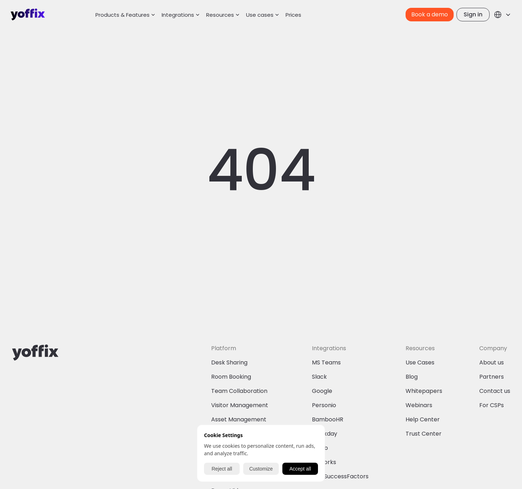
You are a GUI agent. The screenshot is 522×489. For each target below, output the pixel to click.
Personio (324, 405)
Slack (319, 377)
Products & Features (122, 15)
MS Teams (326, 362)
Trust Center (424, 434)
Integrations (178, 15)
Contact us (494, 391)
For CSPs (491, 405)
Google (322, 391)
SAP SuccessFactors (340, 476)
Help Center (423, 419)
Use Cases (420, 362)
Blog (412, 377)
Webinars (419, 405)
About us (491, 362)
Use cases (259, 15)
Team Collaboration (239, 391)
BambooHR (327, 419)
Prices (293, 15)
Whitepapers (424, 391)
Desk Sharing (229, 362)
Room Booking (231, 377)
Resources (220, 15)
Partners (491, 377)
